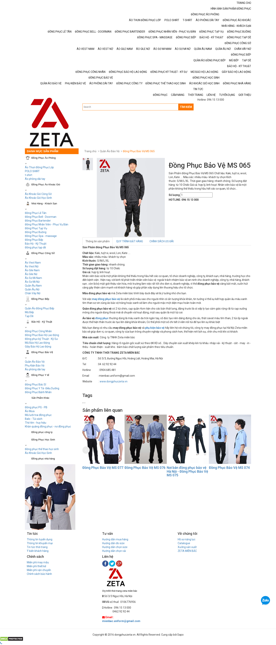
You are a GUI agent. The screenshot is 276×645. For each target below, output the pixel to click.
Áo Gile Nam (32, 270)
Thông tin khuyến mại (40, 543)
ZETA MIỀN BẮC (187, 550)
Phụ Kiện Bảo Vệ (34, 365)
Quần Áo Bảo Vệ (34, 361)
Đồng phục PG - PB (36, 407)
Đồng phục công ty (42, 432)
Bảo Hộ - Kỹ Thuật (35, 243)
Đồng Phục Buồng (35, 232)
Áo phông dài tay (35, 369)
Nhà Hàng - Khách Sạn (44, 203)
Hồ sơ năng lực (186, 539)
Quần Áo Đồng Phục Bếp (39, 308)
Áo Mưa (29, 411)
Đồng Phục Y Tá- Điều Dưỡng (42, 388)
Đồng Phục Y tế (40, 375)
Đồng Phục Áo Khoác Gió (45, 184)
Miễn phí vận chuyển (39, 570)
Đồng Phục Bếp (34, 239)
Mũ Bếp (29, 312)
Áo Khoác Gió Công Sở (38, 194)
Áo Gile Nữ (31, 274)
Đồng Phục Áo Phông (43, 157)
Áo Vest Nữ (32, 266)
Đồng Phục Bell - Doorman (40, 216)
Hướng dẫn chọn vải (114, 550)
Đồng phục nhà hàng (43, 458)
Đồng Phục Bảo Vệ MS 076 (145, 468)
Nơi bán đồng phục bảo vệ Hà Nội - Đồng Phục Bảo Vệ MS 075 (187, 471)
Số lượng (174, 194)
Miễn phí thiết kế (36, 566)
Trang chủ (90, 151)
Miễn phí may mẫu (38, 562)
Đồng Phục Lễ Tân (35, 212)
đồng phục (101, 318)
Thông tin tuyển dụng (39, 539)
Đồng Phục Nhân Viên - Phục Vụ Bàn (46, 224)
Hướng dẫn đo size (113, 543)
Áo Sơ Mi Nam (33, 277)
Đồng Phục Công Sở (43, 253)
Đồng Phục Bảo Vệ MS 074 (229, 468)
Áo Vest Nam (33, 262)
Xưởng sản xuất (187, 547)
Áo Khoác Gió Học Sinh (38, 197)
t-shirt (28, 175)
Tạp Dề (29, 316)
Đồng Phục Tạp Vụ (36, 228)
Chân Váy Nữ (32, 293)
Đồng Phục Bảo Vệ (42, 352)
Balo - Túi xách (33, 418)
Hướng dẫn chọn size (114, 547)
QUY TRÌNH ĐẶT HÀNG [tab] (129, 241)
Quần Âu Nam (33, 285)
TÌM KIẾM (186, 106)
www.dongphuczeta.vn (113, 381)
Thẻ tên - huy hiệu (35, 422)
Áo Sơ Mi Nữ (32, 281)
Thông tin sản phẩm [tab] (97, 241)
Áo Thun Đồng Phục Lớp (39, 167)
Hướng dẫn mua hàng (115, 539)
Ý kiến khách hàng (37, 550)
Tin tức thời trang (37, 547)
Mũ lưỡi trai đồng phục (38, 415)
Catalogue (184, 543)
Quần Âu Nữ (32, 289)
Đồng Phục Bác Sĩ (35, 384)
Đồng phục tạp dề (35, 247)
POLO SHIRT (32, 171)
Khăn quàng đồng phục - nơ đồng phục (48, 426)
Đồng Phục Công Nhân (38, 331)
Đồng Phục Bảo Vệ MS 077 (102, 468)
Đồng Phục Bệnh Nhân (38, 392)
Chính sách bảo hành (39, 573)
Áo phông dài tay (35, 178)
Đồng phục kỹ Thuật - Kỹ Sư (41, 338)
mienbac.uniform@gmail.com (121, 621)
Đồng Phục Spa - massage (41, 235)
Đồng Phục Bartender (38, 220)
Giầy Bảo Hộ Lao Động (38, 346)
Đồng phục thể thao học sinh (42, 449)
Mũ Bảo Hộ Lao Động (37, 342)
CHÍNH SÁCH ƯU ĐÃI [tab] (162, 241)
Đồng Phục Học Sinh (43, 439)
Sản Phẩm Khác (40, 397)
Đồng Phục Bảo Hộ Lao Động (42, 335)
